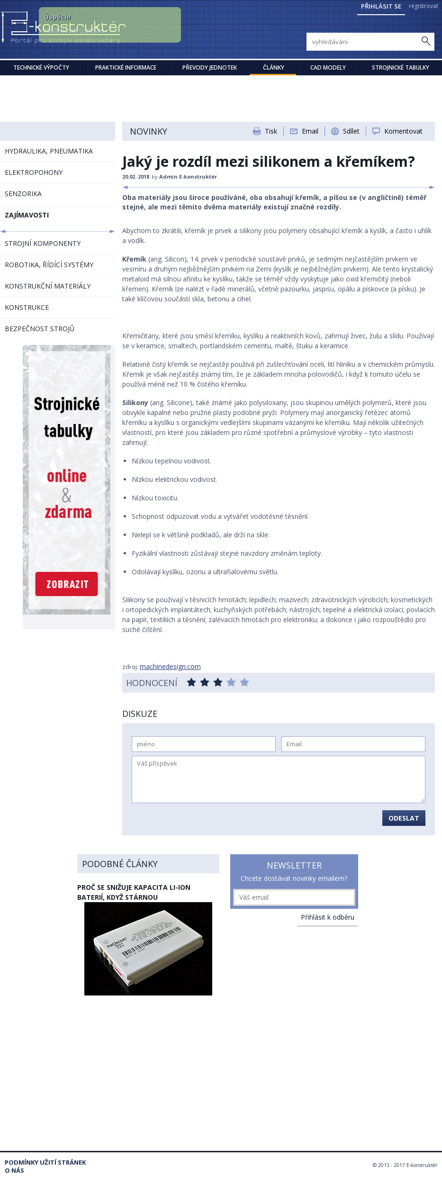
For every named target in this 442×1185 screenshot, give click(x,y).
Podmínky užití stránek (45, 1162)
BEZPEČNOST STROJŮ (39, 328)
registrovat (423, 6)
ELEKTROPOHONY (34, 172)
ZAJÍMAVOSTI (27, 214)
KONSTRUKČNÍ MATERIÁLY (47, 285)
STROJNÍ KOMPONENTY (43, 243)
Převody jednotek (209, 67)
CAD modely (328, 67)
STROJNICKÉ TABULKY (400, 67)
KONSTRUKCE (27, 307)
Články (273, 67)
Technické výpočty (41, 67)
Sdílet (351, 131)
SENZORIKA (23, 193)
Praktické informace (125, 67)
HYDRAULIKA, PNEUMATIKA (49, 150)
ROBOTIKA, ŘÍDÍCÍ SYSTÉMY (49, 264)
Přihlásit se (381, 6)
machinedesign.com (170, 666)
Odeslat (403, 818)
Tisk (271, 131)
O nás (14, 1170)
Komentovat (403, 131)
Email (310, 131)
